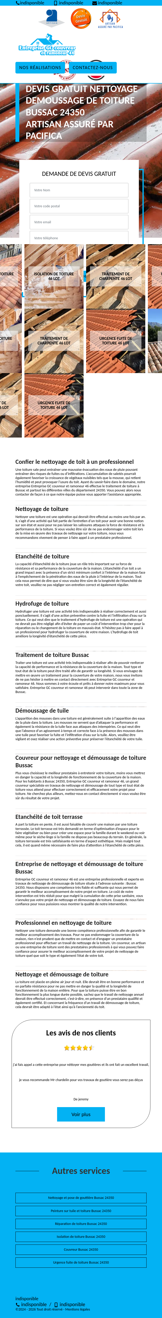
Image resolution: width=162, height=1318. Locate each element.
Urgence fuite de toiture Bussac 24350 (81, 1262)
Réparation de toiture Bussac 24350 (81, 1224)
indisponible (31, 1304)
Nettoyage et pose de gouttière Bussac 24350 (81, 1198)
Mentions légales (77, 1309)
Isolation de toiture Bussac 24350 (81, 1236)
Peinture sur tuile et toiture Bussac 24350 (81, 1211)
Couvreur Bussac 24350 (81, 1249)
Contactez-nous (93, 67)
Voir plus (81, 1114)
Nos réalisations (40, 67)
